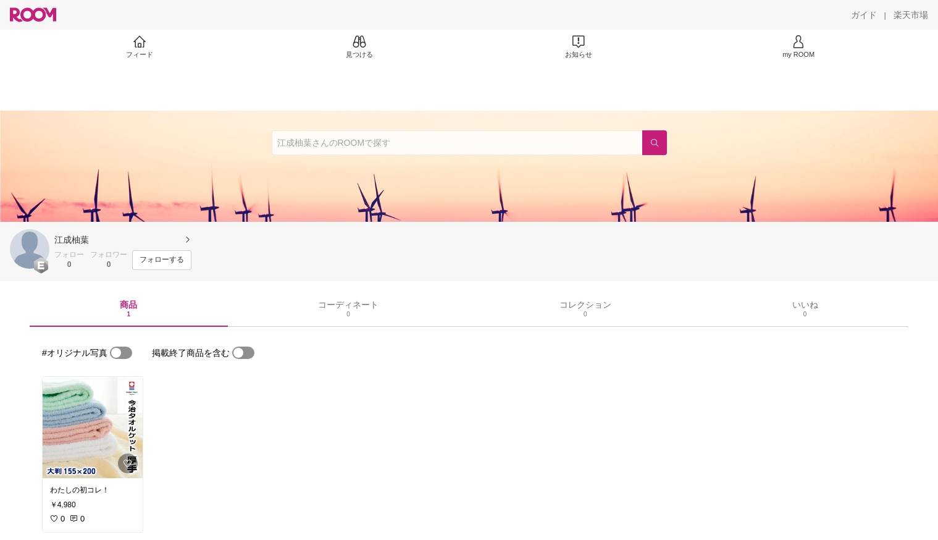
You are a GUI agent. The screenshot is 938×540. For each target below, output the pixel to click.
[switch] (121, 353)
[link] (93, 427)
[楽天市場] (911, 14)
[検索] (654, 142)
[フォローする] (161, 260)
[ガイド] (864, 14)
